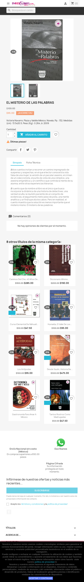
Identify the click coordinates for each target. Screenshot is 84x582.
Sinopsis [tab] (17, 162)
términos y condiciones (32, 504)
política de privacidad (44, 562)
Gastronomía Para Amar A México (24, 415)
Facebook (9, 512)
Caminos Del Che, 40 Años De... (24, 279)
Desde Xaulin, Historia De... (60, 369)
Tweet (28, 149)
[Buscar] (20, 10)
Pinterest (35, 149)
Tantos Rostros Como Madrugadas (59, 415)
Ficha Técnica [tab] (33, 162)
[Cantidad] (9, 135)
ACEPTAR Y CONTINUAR (40, 578)
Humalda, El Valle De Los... (60, 324)
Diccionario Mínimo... (59, 279)
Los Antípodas (24, 369)
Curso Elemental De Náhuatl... (24, 324)
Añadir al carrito (33, 135)
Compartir (20, 149)
